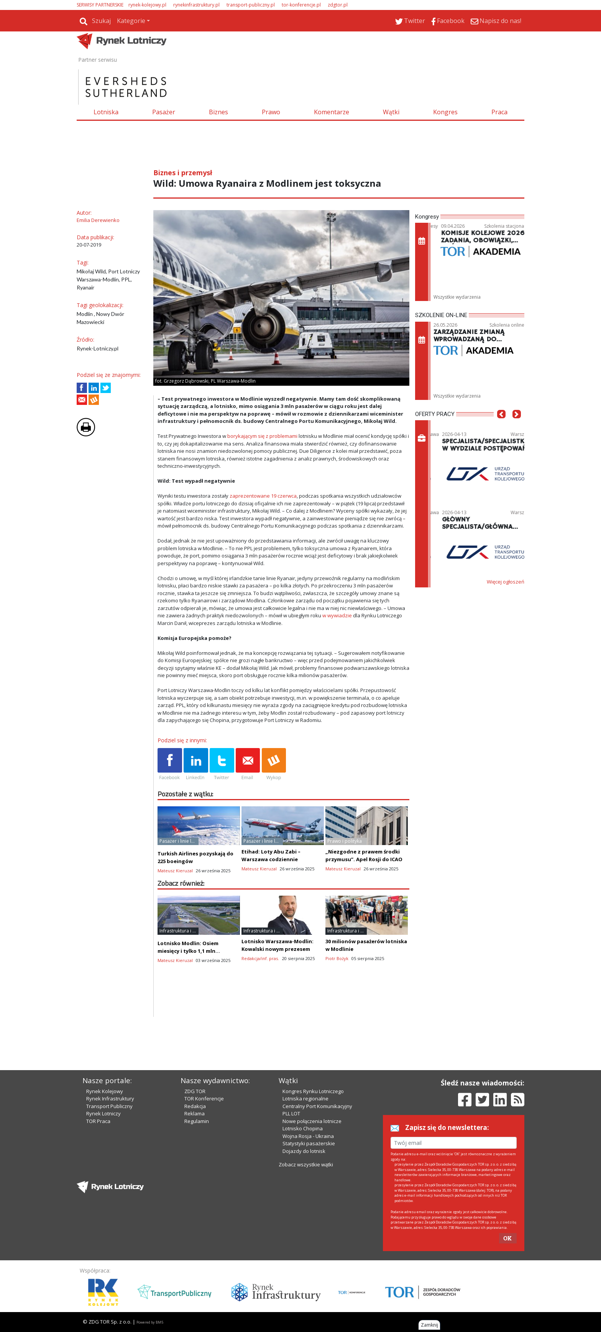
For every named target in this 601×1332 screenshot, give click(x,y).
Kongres (445, 112)
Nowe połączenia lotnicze (312, 1121)
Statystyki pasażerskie (308, 1143)
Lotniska (106, 112)
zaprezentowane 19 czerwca (263, 495)
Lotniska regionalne (305, 1098)
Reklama (194, 1113)
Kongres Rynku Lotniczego (313, 1091)
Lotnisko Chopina (302, 1128)
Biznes (218, 112)
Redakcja (195, 1106)
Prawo (271, 112)
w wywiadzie (337, 615)
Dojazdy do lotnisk (303, 1151)
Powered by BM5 (149, 1322)
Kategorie (131, 20)
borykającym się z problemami (262, 435)
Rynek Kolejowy (104, 1091)
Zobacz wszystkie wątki (306, 1164)
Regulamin (196, 1121)
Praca (499, 112)
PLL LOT (291, 1113)
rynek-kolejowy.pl (147, 5)
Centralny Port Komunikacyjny (317, 1106)
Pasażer (163, 112)
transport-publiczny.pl (251, 5)
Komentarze (331, 112)
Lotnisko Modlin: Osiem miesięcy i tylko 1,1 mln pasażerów (188, 951)
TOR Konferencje (204, 1098)
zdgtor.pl (338, 5)
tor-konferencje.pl (301, 5)
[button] (501, 425)
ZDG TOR (194, 1091)
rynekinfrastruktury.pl (196, 5)
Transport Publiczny (109, 1106)
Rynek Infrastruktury (110, 1098)
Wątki (391, 112)
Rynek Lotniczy (103, 1113)
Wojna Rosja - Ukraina (308, 1136)
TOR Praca (98, 1121)
